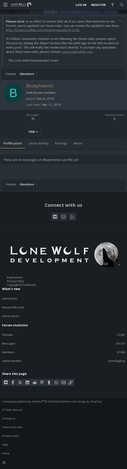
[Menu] (5, 4)
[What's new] (112, 5)
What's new (11, 289)
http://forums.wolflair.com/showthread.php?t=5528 (42, 30)
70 (33, 119)
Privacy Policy (15, 281)
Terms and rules (12, 427)
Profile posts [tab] (12, 143)
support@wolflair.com (77, 52)
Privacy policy (10, 436)
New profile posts (13, 307)
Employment (15, 277)
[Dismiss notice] (119, 21)
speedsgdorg (116, 361)
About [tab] (78, 143)
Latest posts (9, 298)
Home (6, 453)
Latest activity (10, 316)
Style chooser (12, 410)
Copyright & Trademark (21, 285)
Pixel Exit (96, 401)
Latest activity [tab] (38, 143)
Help (5, 444)
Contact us (8, 418)
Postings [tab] (61, 143)
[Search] (121, 5)
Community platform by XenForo (39, 401)
